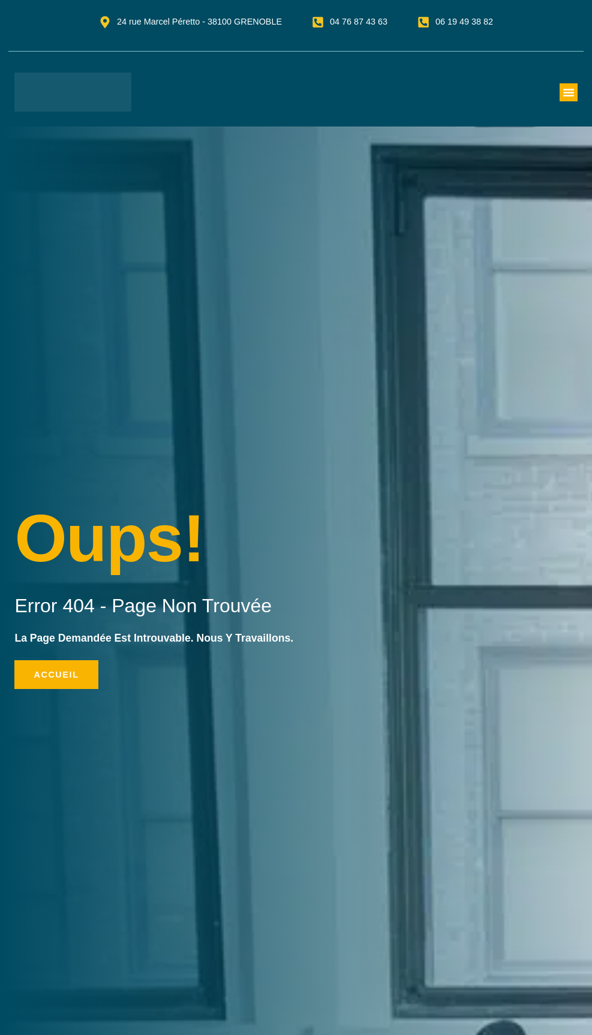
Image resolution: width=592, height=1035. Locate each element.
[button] (569, 92)
